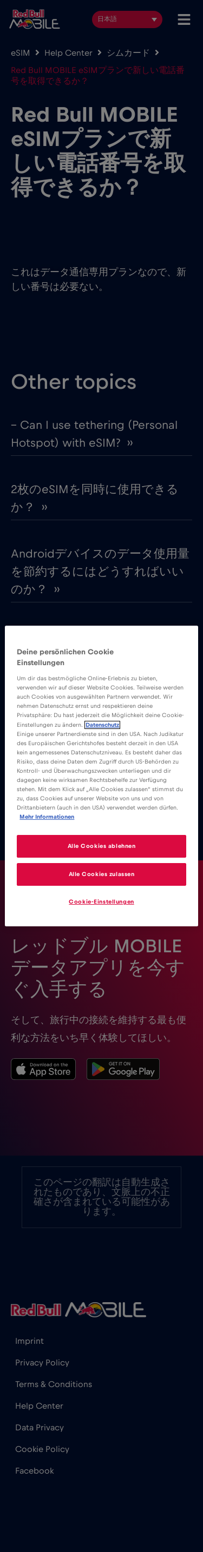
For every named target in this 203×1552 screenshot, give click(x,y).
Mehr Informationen (46, 817)
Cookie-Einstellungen (101, 902)
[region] (101, 776)
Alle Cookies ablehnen (102, 846)
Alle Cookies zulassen (102, 874)
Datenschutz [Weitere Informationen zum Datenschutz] (102, 725)
